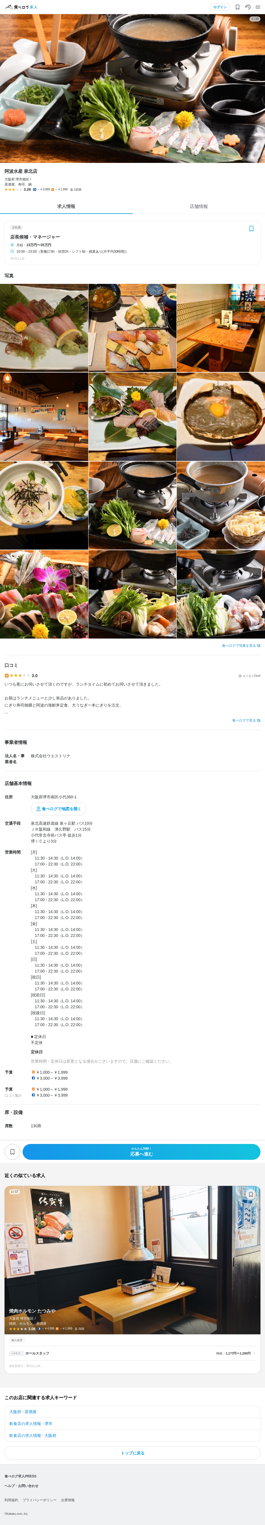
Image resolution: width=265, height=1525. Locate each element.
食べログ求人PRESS (20, 1476)
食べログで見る (244, 720)
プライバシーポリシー (40, 1500)
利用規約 (11, 1500)
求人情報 (66, 206)
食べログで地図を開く (61, 809)
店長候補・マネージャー (35, 237)
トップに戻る (133, 1453)
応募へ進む (141, 1151)
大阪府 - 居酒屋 (22, 1411)
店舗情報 (199, 206)
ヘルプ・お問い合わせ (21, 1486)
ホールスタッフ (37, 1353)
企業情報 (68, 1500)
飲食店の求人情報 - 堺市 (30, 1423)
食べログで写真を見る (239, 646)
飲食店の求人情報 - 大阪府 (32, 1435)
